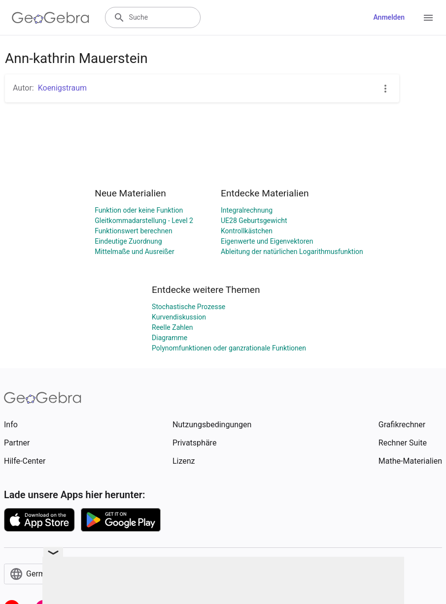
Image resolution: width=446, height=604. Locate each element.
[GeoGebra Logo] (50, 18)
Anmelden (389, 17)
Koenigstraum (62, 88)
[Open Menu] (428, 18)
